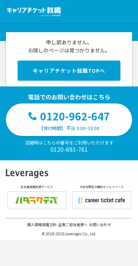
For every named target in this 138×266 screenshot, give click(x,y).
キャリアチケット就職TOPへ (69, 70)
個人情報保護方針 (42, 224)
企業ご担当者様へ (73, 224)
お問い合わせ (100, 224)
